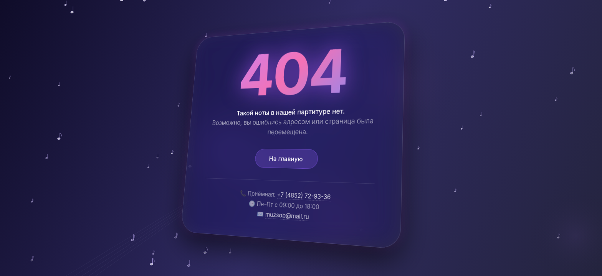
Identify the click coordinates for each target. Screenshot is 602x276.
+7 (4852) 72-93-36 (304, 196)
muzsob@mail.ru (287, 215)
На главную (286, 158)
